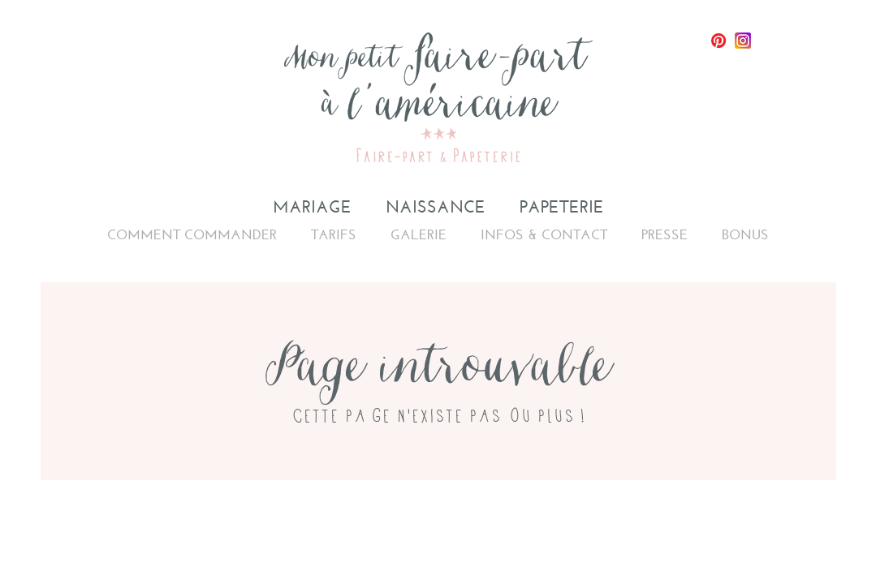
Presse (664, 235)
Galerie (419, 235)
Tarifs (333, 235)
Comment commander (192, 235)
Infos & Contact (544, 235)
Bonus (745, 235)
